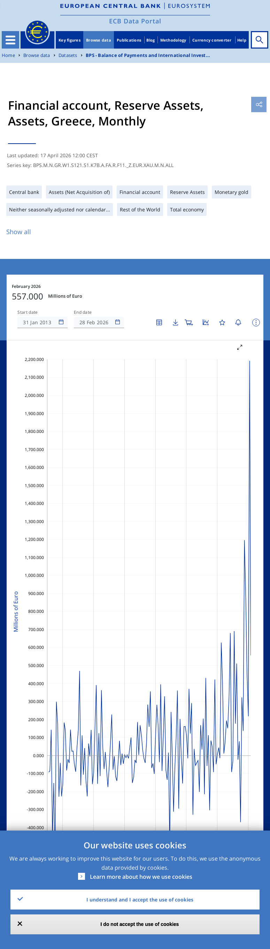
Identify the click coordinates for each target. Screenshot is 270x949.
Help (241, 40)
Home (8, 55)
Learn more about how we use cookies (141, 877)
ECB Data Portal (135, 21)
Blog (150, 40)
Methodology (173, 40)
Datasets (68, 55)
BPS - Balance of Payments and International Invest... (148, 55)
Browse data (98, 40)
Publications (129, 40)
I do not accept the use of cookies (140, 924)
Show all (18, 231)
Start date (27, 312)
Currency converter (212, 40)
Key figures (69, 40)
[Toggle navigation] (10, 40)
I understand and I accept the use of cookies (139, 899)
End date (83, 312)
